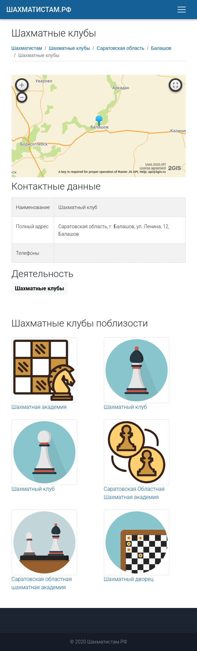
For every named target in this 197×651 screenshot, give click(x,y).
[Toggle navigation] (181, 9)
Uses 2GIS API (155, 164)
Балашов (161, 48)
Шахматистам (27, 48)
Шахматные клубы (69, 48)
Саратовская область (120, 48)
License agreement (153, 168)
